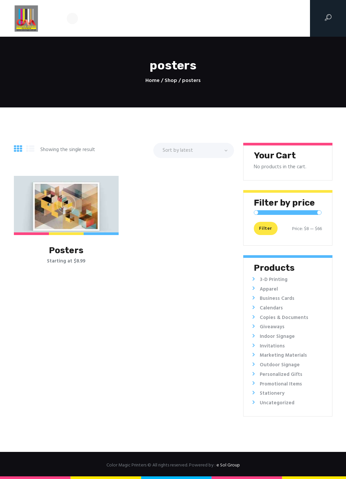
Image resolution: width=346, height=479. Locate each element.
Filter (265, 229)
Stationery (272, 393)
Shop (171, 80)
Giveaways (272, 327)
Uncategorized (277, 403)
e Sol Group (228, 465)
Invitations (272, 346)
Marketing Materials (283, 355)
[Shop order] (194, 150)
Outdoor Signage (280, 365)
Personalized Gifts (281, 375)
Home (152, 81)
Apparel (269, 289)
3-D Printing (274, 280)
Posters (66, 250)
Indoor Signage (277, 336)
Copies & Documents (284, 318)
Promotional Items (281, 384)
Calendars (271, 308)
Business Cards (277, 298)
